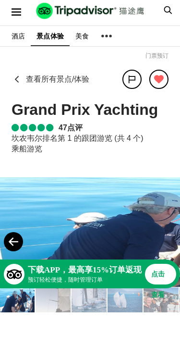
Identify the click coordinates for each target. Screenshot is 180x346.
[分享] (132, 79)
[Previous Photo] (13, 241)
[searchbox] (166, 10)
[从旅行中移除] (158, 79)
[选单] (16, 12)
